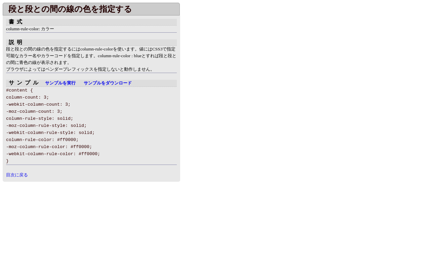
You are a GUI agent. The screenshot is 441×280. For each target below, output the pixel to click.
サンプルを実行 (60, 83)
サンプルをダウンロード (108, 83)
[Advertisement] (59, 229)
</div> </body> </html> (208, 104)
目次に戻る (17, 174)
